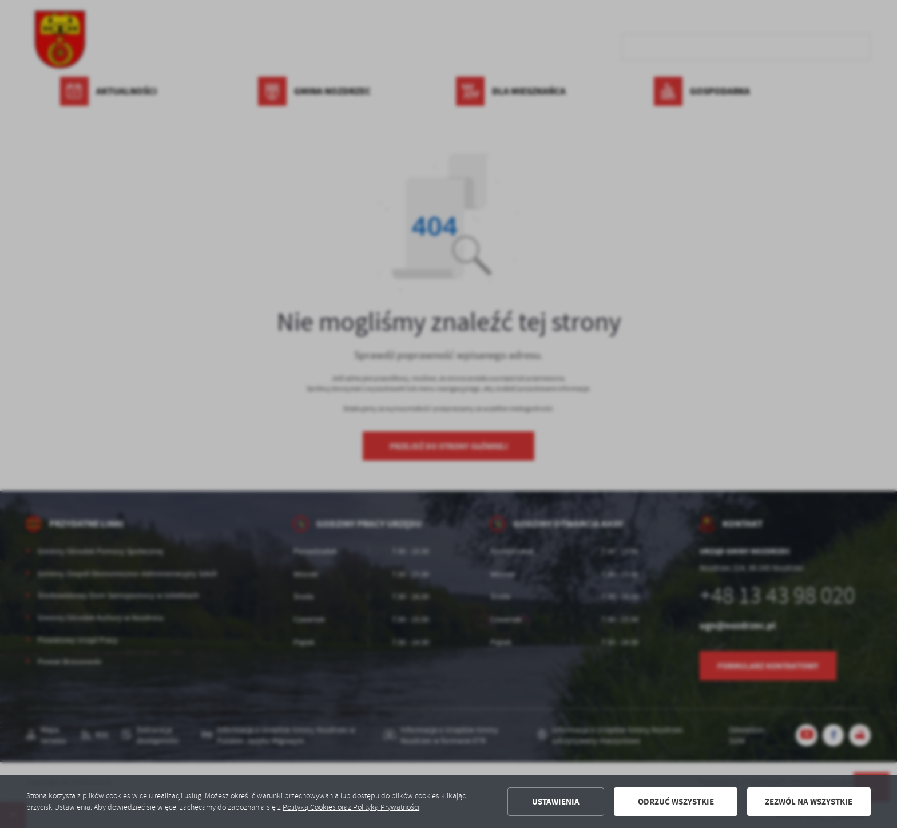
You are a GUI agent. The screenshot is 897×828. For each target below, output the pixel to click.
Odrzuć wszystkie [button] (676, 801)
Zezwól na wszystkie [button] (808, 801)
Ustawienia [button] (556, 801)
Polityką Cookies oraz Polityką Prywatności (351, 807)
